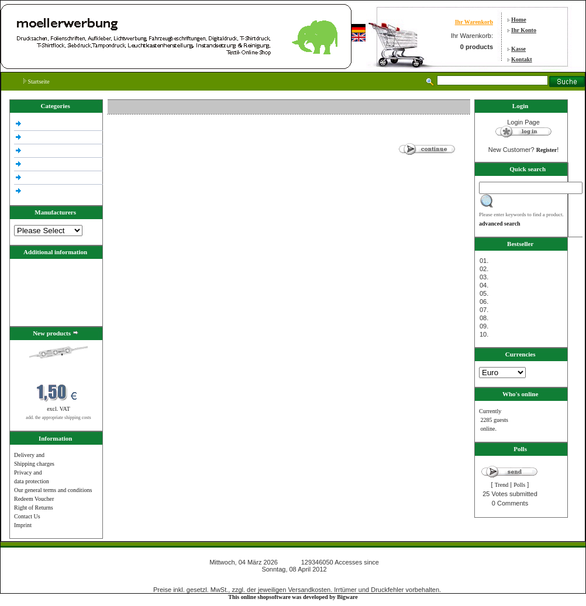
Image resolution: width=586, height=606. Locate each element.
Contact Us (27, 516)
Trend (502, 485)
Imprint (23, 525)
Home (518, 19)
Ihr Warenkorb (474, 22)
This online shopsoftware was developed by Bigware (292, 597)
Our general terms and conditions (53, 490)
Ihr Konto (523, 30)
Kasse (518, 49)
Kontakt (521, 59)
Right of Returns (33, 507)
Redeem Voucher (34, 499)
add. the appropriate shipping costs (58, 417)
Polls (519, 485)
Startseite (36, 81)
